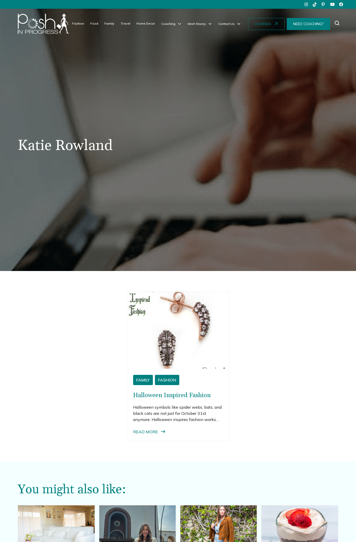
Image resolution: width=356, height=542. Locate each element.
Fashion (78, 23)
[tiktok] (315, 4)
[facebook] (341, 4)
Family (109, 23)
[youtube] (332, 4)
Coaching (168, 24)
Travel (125, 23)
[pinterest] (323, 4)
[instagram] (306, 4)
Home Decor (145, 23)
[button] (171, 23)
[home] (43, 24)
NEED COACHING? (308, 24)
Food (94, 23)
